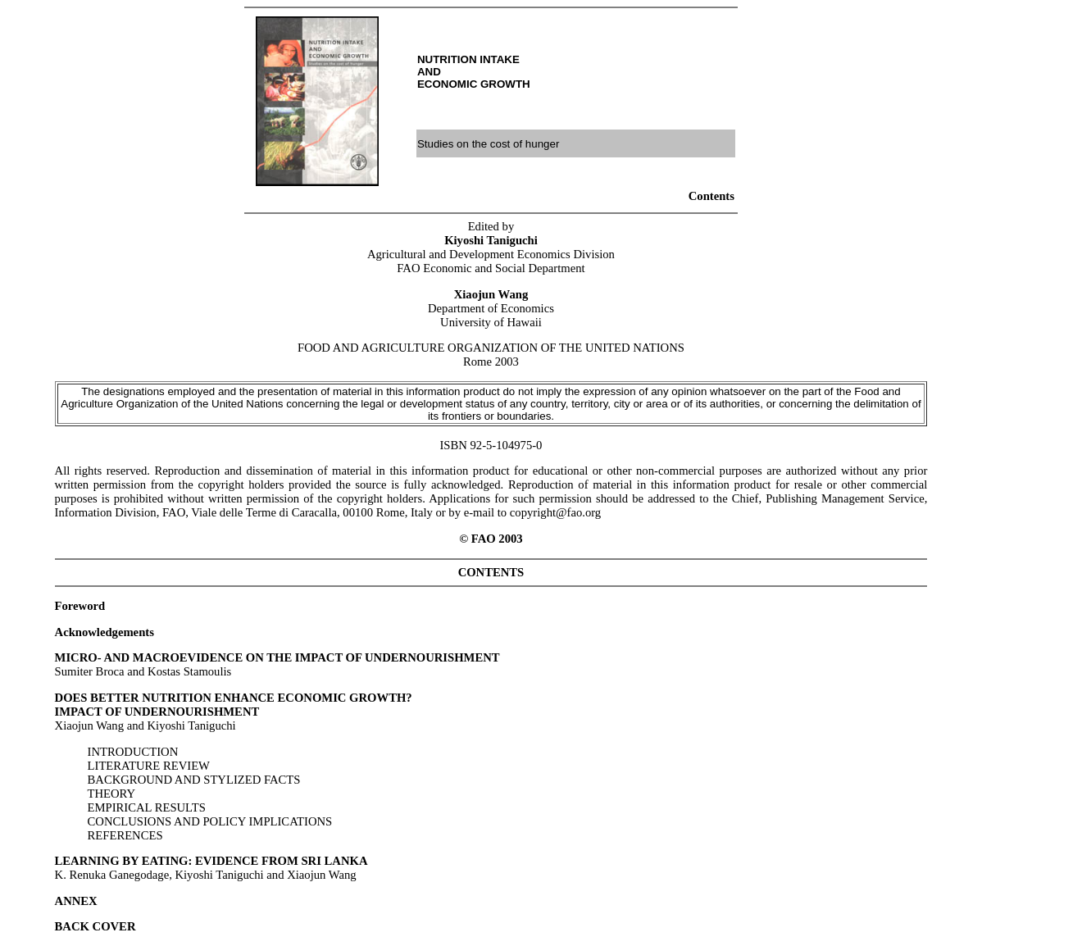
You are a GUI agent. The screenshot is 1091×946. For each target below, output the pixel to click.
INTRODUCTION (133, 751)
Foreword (80, 605)
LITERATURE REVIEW (149, 765)
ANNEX (76, 900)
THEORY (112, 793)
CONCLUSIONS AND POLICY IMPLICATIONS (210, 821)
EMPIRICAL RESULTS (147, 807)
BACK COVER (95, 926)
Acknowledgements (104, 632)
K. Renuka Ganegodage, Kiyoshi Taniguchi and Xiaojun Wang (211, 867)
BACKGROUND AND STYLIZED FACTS (194, 779)
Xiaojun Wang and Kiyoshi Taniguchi (233, 711)
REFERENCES (125, 835)
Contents (711, 195)
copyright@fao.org (555, 512)
